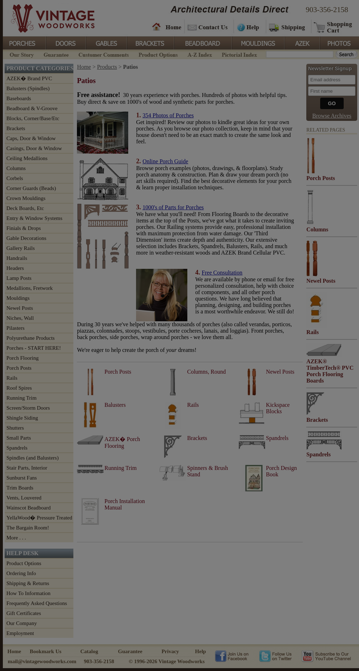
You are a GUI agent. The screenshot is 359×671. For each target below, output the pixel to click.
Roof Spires (19, 388)
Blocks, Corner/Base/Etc (32, 118)
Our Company (21, 623)
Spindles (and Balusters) (32, 458)
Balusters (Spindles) (28, 88)
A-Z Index (200, 54)
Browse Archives (332, 116)
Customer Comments (103, 54)
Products (107, 67)
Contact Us (208, 26)
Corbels (14, 178)
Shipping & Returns (27, 583)
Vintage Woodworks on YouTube (326, 656)
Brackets (149, 42)
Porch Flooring (22, 358)
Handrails (16, 258)
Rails (11, 378)
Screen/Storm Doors (28, 408)
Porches (24, 42)
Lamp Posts (18, 278)
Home (166, 26)
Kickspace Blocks (278, 408)
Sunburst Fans (21, 478)
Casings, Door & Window (34, 148)
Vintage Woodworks (47, 18)
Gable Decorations (26, 238)
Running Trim (21, 398)
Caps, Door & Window (31, 138)
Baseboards (18, 98)
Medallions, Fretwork (29, 288)
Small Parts (18, 438)
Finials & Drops (23, 228)
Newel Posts (19, 308)
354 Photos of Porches (168, 115)
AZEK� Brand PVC (29, 78)
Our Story (20, 54)
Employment (20, 633)
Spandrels (16, 448)
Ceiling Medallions (26, 158)
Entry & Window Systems (34, 218)
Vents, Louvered (23, 498)
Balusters (115, 405)
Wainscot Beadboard (28, 508)
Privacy (170, 651)
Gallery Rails (20, 248)
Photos (339, 42)
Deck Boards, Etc (25, 208)
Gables (105, 42)
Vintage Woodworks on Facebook (231, 656)
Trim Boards (19, 488)
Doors (65, 42)
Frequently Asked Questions (36, 603)
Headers (15, 268)
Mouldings (257, 42)
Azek (301, 42)
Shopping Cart (333, 26)
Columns (16, 168)
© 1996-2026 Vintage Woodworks (166, 661)
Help (249, 26)
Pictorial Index (239, 54)
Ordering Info (21, 573)
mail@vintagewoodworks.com (42, 661)
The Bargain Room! (27, 528)
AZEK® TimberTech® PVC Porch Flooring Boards (329, 371)
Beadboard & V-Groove (31, 108)
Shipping (288, 26)
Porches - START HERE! (33, 348)
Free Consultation (222, 273)
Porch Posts (18, 368)
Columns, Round (206, 372)
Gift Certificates (23, 613)
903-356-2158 (327, 9)
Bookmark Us (46, 651)
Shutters (15, 428)
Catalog (89, 651)
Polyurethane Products (30, 338)
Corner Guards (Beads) (31, 188)
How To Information (28, 593)
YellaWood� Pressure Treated (39, 518)
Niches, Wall (20, 318)
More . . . (16, 538)
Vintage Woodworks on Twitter (276, 656)
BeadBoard (202, 42)
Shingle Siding (22, 418)
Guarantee (56, 54)
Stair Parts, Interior (26, 468)
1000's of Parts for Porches (173, 207)
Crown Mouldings (26, 198)
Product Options (158, 54)
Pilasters (15, 328)
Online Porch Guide (165, 161)
